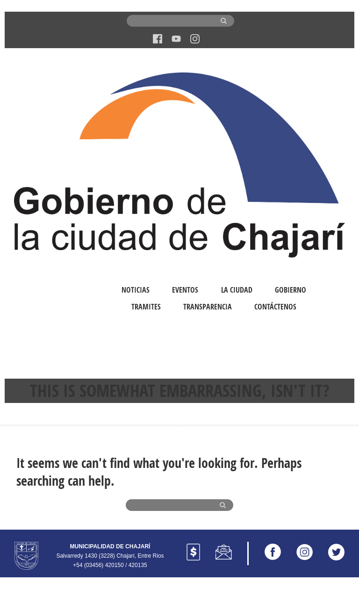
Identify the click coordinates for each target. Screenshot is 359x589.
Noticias (136, 290)
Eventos (185, 290)
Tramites (146, 307)
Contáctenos (275, 307)
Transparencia (207, 307)
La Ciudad (236, 290)
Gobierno (290, 290)
